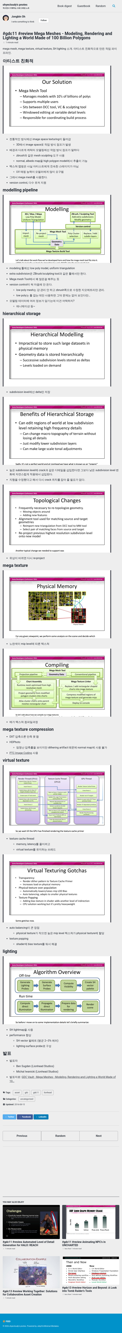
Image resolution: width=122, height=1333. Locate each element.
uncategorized (26, 1099)
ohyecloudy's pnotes (16, 6)
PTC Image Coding (20, 753)
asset (17, 1092)
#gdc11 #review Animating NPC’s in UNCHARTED (84, 1243)
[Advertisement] (61, 1173)
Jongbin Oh (18, 16)
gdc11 (36, 1092)
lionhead (48, 1092)
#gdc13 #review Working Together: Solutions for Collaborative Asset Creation (30, 1293)
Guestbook (83, 6)
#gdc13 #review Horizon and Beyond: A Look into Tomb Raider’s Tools (89, 1289)
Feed (7, 1321)
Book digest (64, 6)
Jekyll (39, 1326)
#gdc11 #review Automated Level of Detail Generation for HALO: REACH (28, 1243)
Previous (22, 1135)
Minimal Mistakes (51, 1326)
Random (101, 6)
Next (98, 1135)
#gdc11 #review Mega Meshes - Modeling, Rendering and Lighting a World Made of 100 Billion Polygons (57, 35)
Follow (44, 20)
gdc (26, 1092)
